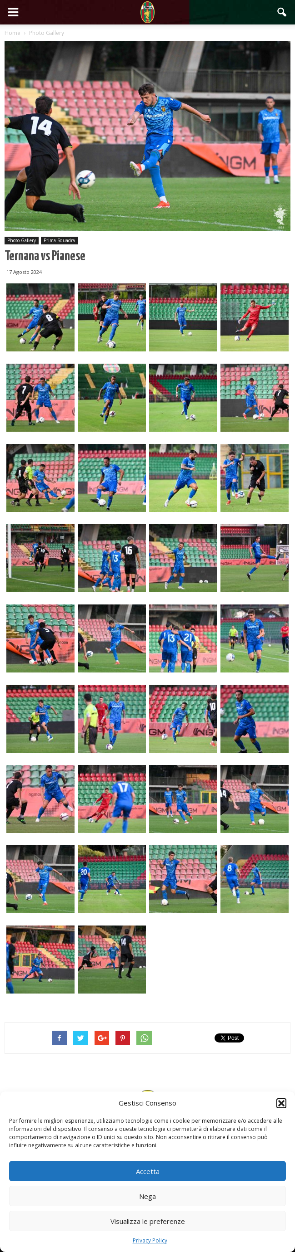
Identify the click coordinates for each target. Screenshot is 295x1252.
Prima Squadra (59, 240)
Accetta (148, 1171)
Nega (147, 1196)
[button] (281, 1103)
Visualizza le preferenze (147, 1221)
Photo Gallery (21, 240)
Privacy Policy (150, 1240)
